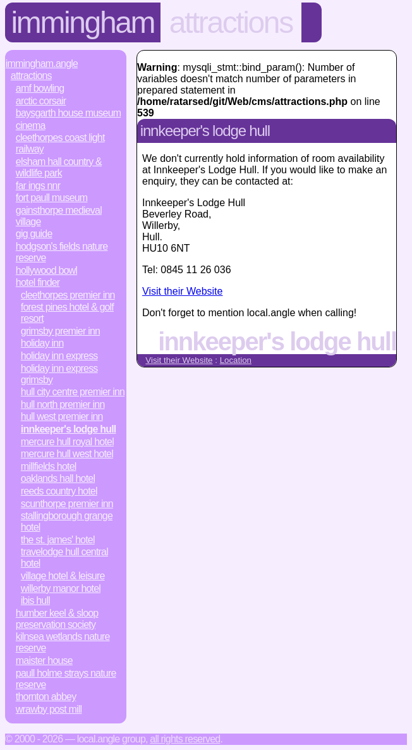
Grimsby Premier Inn (60, 331)
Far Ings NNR (38, 185)
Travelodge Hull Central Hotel (64, 557)
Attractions (231, 22)
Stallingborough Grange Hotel (66, 521)
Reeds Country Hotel (59, 491)
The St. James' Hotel (58, 539)
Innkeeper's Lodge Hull (68, 429)
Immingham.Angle (42, 63)
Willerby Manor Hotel (60, 588)
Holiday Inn (42, 343)
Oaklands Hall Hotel (58, 478)
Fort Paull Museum (52, 197)
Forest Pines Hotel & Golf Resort (67, 313)
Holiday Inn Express (59, 355)
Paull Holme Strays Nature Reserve (66, 679)
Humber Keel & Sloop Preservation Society (57, 619)
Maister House (44, 660)
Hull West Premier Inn (62, 416)
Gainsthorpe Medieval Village (59, 216)
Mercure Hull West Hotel (67, 453)
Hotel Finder (38, 282)
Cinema (30, 125)
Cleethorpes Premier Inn (68, 295)
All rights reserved (185, 739)
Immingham (82, 22)
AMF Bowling (40, 88)
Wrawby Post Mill (49, 709)
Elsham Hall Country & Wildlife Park (59, 167)
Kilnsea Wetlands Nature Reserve (63, 642)
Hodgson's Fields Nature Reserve (62, 252)
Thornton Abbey (46, 696)
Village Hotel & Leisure (63, 575)
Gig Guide (34, 233)
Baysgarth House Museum (68, 113)
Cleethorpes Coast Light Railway (60, 143)
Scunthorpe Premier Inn (67, 503)
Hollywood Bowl (46, 270)
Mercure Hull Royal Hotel (67, 441)
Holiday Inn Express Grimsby (59, 374)
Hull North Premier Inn (63, 404)
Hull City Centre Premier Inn (72, 391)
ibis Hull (35, 600)
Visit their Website (182, 291)
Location (235, 360)
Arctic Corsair (41, 100)
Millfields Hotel (48, 466)
